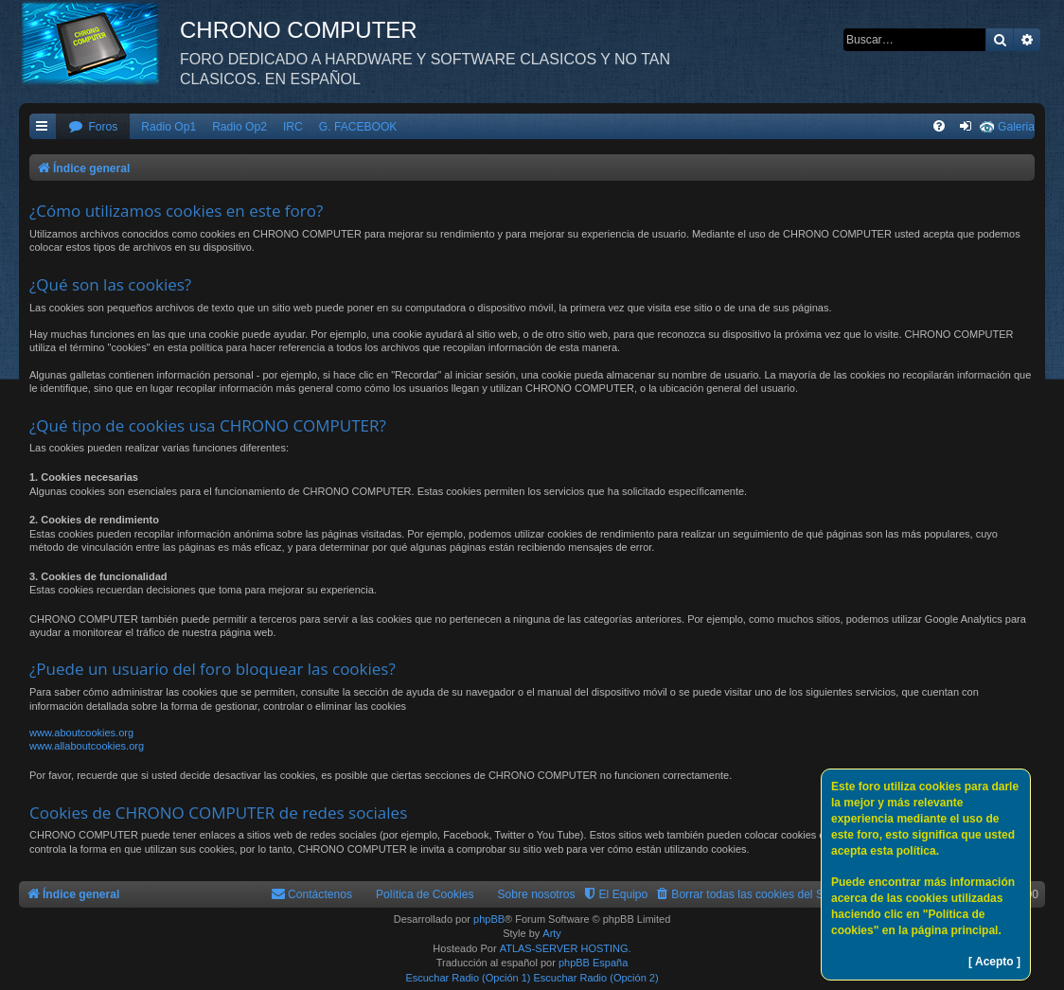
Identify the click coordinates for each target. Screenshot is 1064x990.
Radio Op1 (168, 126)
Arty (551, 933)
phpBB (489, 919)
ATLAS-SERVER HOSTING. (565, 948)
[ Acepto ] (994, 961)
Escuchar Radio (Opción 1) (467, 977)
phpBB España (593, 962)
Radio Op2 (239, 126)
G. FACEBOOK (358, 126)
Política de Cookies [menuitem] (425, 894)
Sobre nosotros (537, 894)
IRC (293, 126)
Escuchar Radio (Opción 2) (596, 977)
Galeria (1016, 126)
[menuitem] (92, 127)
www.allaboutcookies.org (86, 745)
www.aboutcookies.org (81, 732)
